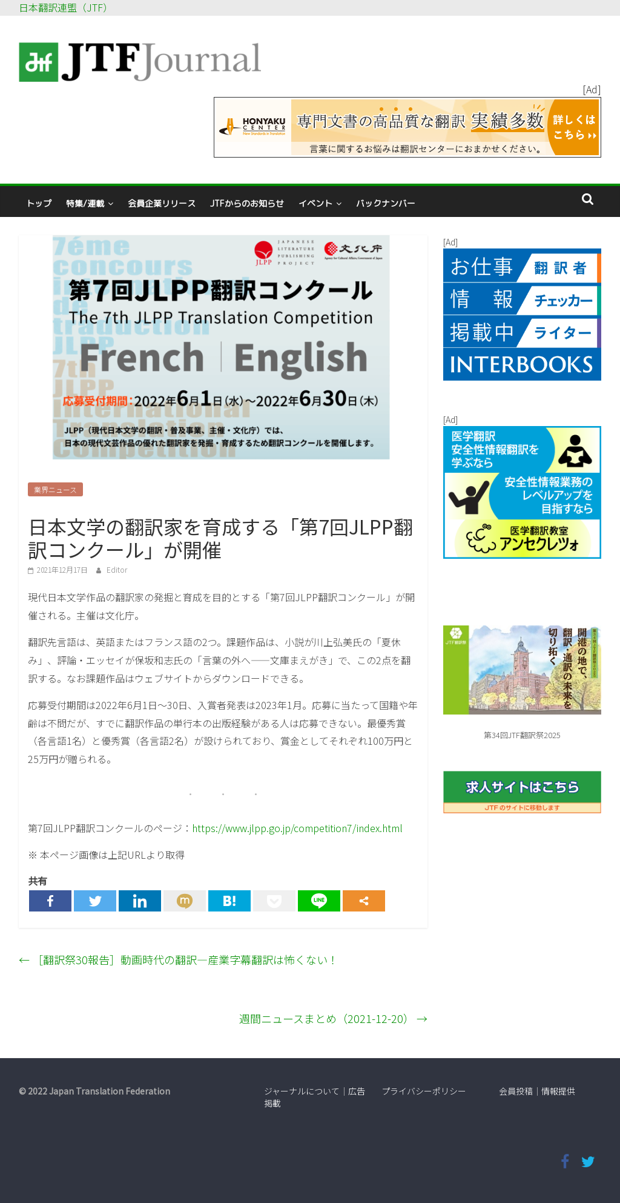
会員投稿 (516, 1091)
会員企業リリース (162, 203)
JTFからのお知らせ (247, 203)
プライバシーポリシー (423, 1091)
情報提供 (558, 1091)
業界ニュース (55, 489)
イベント (315, 203)
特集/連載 (85, 203)
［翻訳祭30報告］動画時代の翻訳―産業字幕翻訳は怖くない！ (178, 959)
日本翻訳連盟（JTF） (66, 7)
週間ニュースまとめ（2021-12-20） (333, 1018)
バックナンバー (385, 203)
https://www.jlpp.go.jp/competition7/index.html (297, 828)
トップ (38, 203)
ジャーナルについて (302, 1091)
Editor (117, 569)
